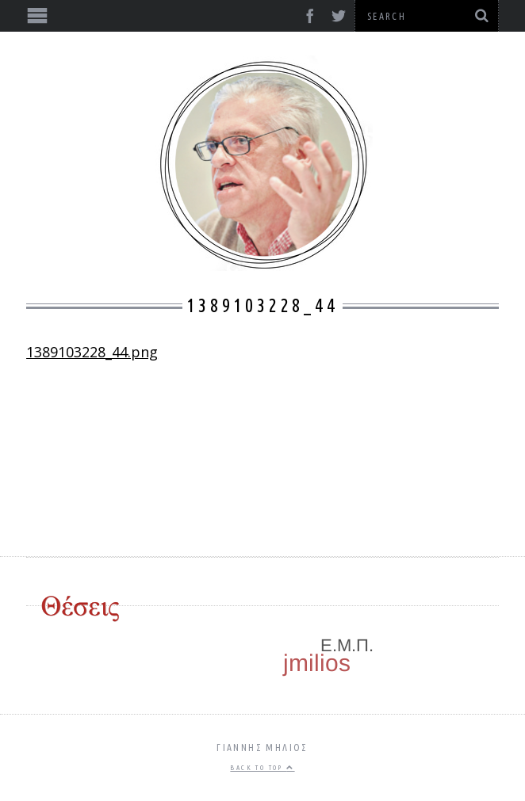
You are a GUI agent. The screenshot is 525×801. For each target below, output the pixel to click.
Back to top (262, 768)
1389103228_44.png (92, 351)
